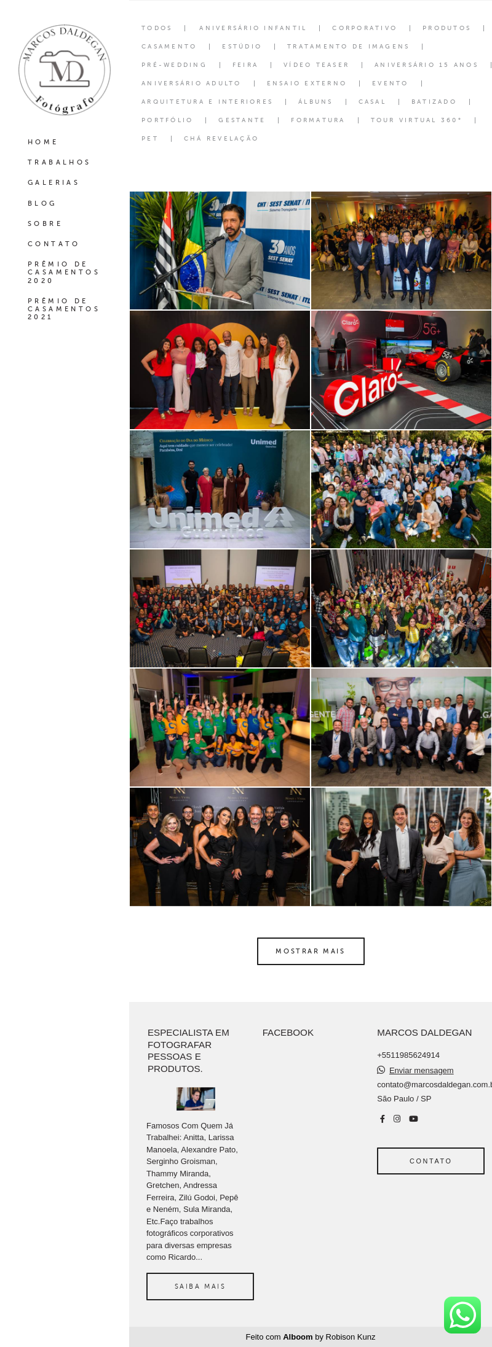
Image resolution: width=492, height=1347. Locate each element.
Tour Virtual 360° (416, 120)
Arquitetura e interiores (207, 102)
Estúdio (242, 47)
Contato (431, 1161)
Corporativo (364, 28)
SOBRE (45, 224)
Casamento (169, 47)
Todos (156, 28)
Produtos (447, 28)
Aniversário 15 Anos (426, 65)
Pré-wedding (174, 65)
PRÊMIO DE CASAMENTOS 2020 (64, 272)
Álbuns (315, 102)
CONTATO (54, 244)
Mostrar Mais (310, 951)
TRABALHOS (60, 162)
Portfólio (167, 120)
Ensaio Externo (307, 83)
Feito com (311, 1336)
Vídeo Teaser (316, 65)
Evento (390, 83)
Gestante (242, 120)
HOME (43, 142)
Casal (372, 102)
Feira (245, 65)
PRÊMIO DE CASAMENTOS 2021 (64, 309)
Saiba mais (200, 1286)
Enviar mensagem (421, 1070)
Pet (150, 139)
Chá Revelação (221, 139)
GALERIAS (54, 183)
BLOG (42, 204)
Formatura (318, 120)
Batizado (434, 102)
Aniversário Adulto (191, 83)
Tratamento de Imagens (348, 47)
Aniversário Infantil (253, 28)
